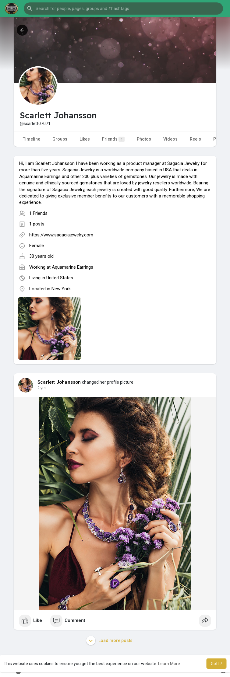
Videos (170, 139)
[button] (123, 8)
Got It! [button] (216, 663)
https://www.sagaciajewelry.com (61, 235)
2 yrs (41, 388)
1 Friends (38, 213)
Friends (113, 139)
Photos (144, 139)
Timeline (31, 139)
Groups (59, 139)
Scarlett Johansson (59, 382)
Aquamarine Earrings (72, 267)
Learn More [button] (169, 663)
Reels (195, 139)
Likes (85, 139)
